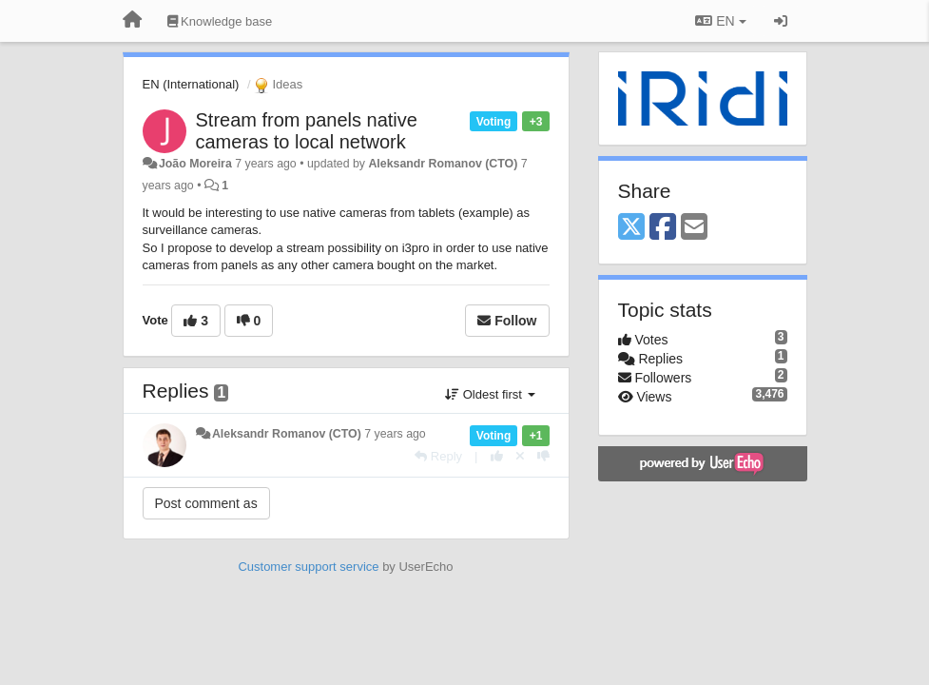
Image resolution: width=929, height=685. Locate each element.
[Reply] (438, 456)
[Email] (694, 228)
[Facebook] (662, 228)
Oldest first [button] (489, 394)
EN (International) (191, 84)
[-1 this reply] (543, 456)
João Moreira (195, 163)
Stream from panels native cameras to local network (306, 130)
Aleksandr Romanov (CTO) (442, 163)
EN (720, 21)
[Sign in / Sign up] (781, 21)
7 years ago (395, 433)
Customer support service (308, 566)
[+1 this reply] (497, 456)
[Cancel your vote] (520, 456)
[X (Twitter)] (631, 228)
